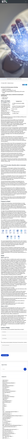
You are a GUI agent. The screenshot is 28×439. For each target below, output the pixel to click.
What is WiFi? (15, 236)
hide (20, 224)
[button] (23, 207)
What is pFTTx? (15, 234)
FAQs (12, 233)
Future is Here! (14, 232)
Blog (5, 201)
